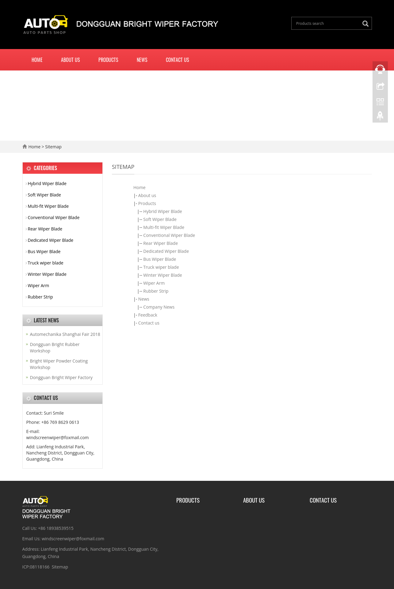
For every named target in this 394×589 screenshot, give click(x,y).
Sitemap (60, 567)
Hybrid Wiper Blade (162, 211)
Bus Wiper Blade (159, 259)
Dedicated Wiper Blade (166, 251)
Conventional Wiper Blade (169, 235)
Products (108, 59)
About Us (254, 500)
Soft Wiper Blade (159, 219)
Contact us (177, 59)
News (142, 59)
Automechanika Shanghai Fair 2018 (65, 334)
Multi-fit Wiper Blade (163, 227)
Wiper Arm (154, 283)
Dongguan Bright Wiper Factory (61, 377)
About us (70, 59)
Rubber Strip (155, 291)
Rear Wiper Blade (160, 243)
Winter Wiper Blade (162, 275)
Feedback (147, 315)
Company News (158, 307)
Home (37, 59)
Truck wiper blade (161, 267)
